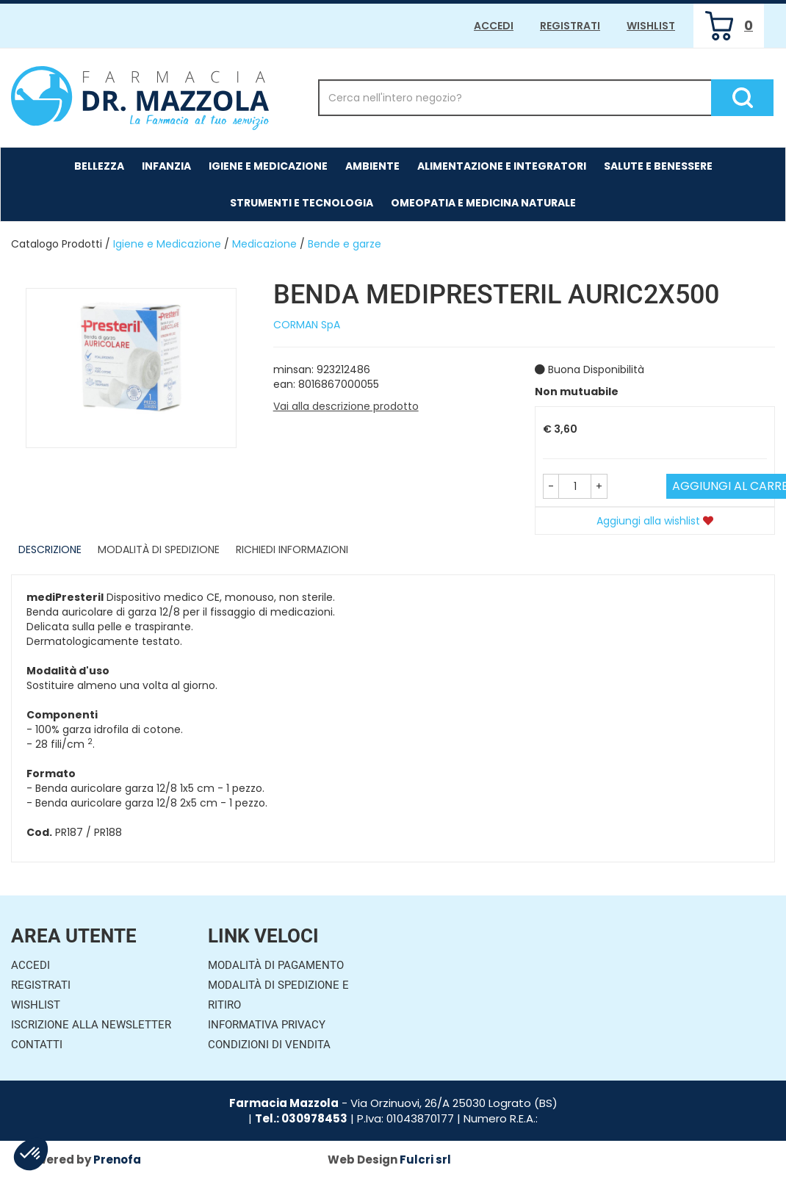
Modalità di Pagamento (276, 965)
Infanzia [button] (166, 166)
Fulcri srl (425, 1159)
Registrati (570, 25)
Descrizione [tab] (50, 549)
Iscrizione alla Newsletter (91, 1024)
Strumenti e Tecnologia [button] (301, 202)
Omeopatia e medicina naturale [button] (483, 202)
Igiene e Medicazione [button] (268, 166)
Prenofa (117, 1159)
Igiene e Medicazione (167, 244)
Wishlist (651, 25)
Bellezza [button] (99, 166)
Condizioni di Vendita (269, 1044)
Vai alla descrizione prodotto (346, 406)
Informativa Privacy (266, 1024)
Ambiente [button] (372, 166)
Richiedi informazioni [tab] (292, 549)
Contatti (36, 1044)
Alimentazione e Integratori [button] (501, 166)
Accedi (493, 25)
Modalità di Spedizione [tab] (159, 549)
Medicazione (264, 244)
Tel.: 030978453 (301, 1118)
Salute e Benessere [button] (658, 166)
